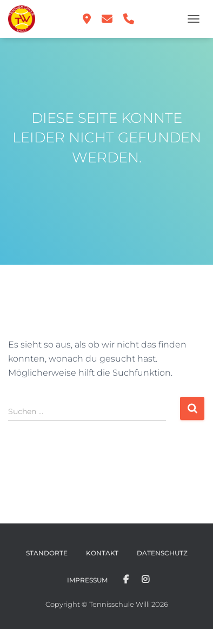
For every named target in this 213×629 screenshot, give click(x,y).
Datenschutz (162, 553)
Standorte (47, 553)
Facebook (126, 579)
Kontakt (102, 553)
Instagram (145, 579)
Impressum (87, 580)
